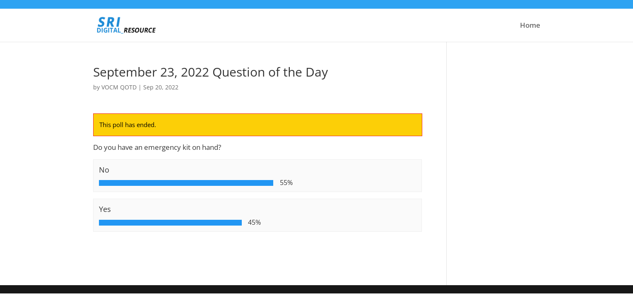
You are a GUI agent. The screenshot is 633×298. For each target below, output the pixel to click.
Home (530, 26)
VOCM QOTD (119, 87)
